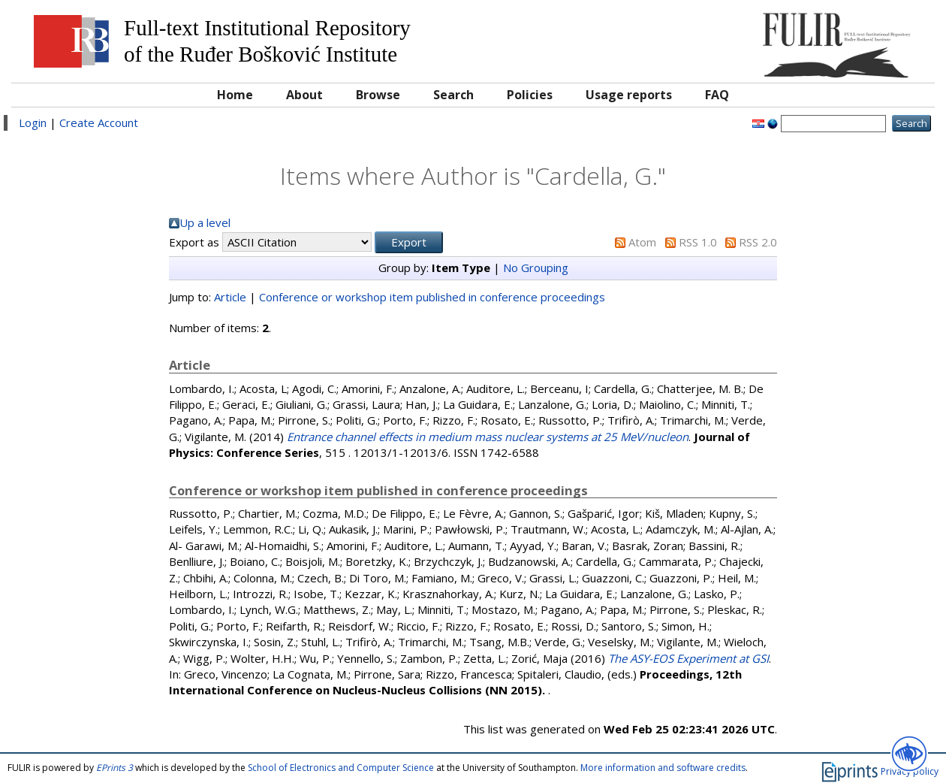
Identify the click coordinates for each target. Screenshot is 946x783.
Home (235, 94)
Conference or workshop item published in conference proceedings (432, 296)
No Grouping (535, 267)
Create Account (98, 122)
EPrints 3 (114, 767)
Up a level (204, 222)
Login (33, 122)
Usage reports (629, 94)
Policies (530, 94)
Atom (642, 241)
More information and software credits (663, 767)
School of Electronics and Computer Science (341, 767)
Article (230, 296)
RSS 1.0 (698, 241)
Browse (378, 94)
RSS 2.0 (758, 241)
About (304, 94)
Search (453, 94)
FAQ (717, 94)
